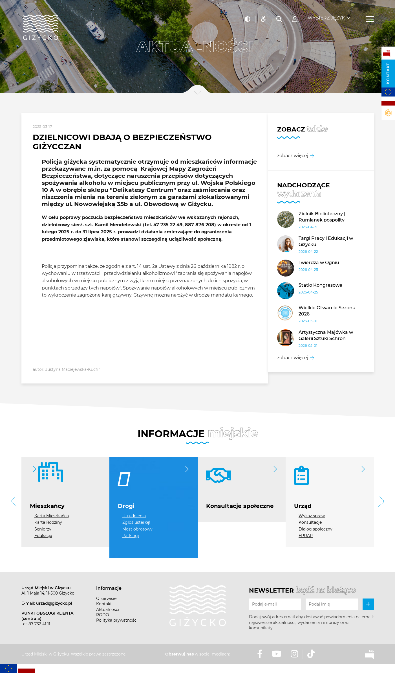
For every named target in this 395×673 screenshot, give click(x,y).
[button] (14, 501)
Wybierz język (326, 14)
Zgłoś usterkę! (136, 522)
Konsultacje (310, 522)
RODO (102, 614)
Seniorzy (42, 529)
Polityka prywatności (117, 620)
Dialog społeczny (315, 529)
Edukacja (43, 535)
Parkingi (130, 535)
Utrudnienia (134, 515)
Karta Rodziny (48, 522)
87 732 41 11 (39, 623)
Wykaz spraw (312, 515)
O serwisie (106, 598)
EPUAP (306, 535)
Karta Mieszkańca (51, 515)
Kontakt (387, 73)
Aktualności (107, 609)
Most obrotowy (137, 529)
